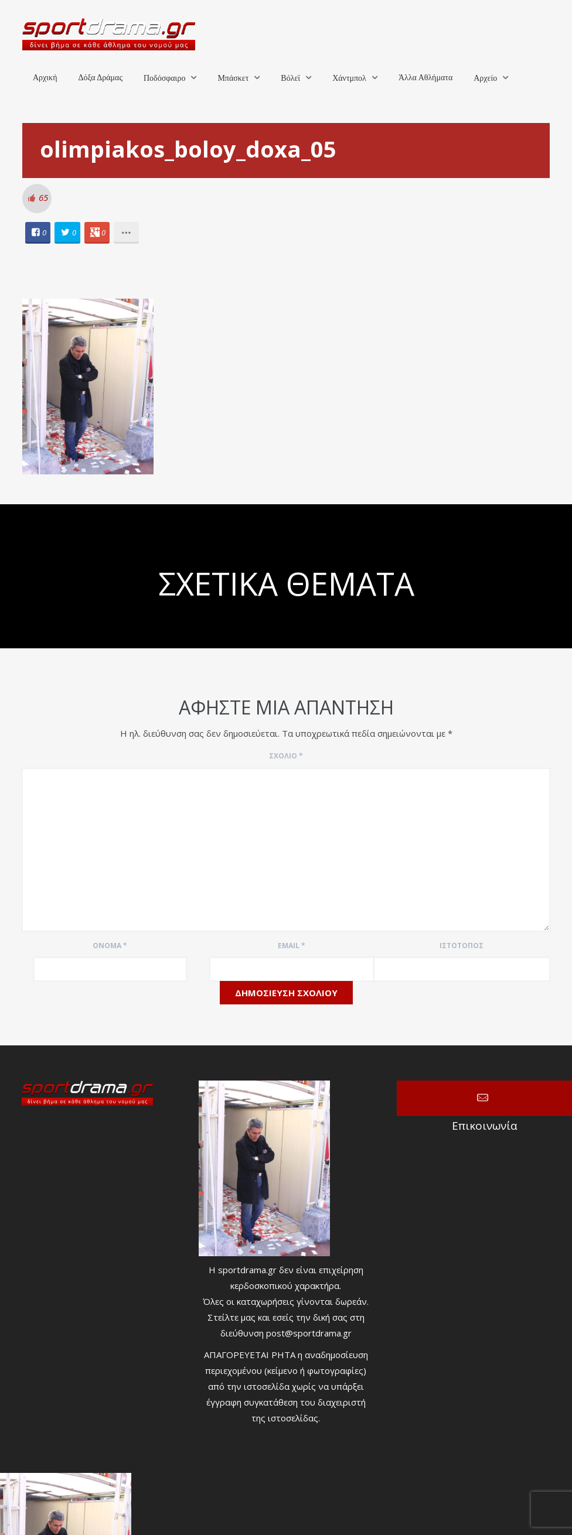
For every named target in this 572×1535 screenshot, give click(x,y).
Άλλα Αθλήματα (425, 77)
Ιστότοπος (462, 946)
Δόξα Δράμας (100, 77)
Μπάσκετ (232, 78)
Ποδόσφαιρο (164, 78)
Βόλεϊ (290, 78)
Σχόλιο (286, 756)
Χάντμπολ (349, 78)
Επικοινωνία (484, 1098)
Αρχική (45, 77)
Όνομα (110, 946)
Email (291, 946)
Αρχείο (485, 78)
